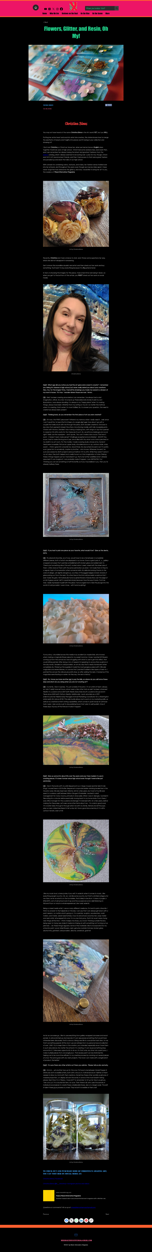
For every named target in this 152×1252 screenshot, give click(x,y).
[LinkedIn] (81, 1220)
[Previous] (49, 1214)
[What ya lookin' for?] (98, 8)
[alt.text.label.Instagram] (57, 8)
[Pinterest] (86, 1220)
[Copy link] (91, 1220)
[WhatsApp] (76, 1220)
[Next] (104, 1214)
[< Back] (49, 22)
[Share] (108, 105)
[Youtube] (45, 8)
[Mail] (76, 1235)
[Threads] (49, 8)
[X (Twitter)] (71, 1220)
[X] (53, 8)
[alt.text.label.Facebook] (61, 8)
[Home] (36, 7)
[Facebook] (66, 1220)
